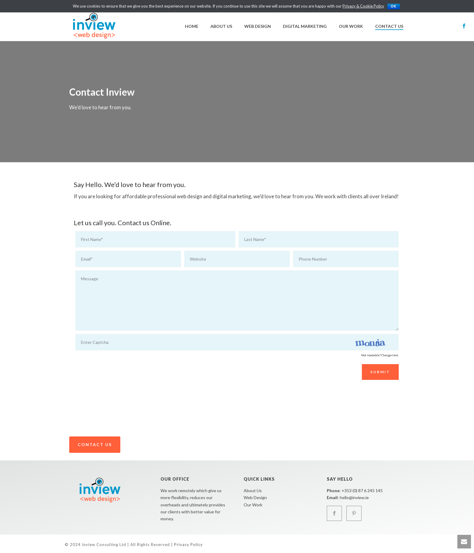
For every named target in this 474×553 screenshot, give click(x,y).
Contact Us (389, 26)
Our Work (351, 26)
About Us (221, 26)
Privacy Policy (188, 544)
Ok (394, 6)
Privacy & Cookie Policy (363, 6)
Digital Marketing (305, 26)
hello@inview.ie (354, 497)
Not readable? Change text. (380, 355)
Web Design (257, 26)
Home (191, 26)
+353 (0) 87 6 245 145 (362, 490)
